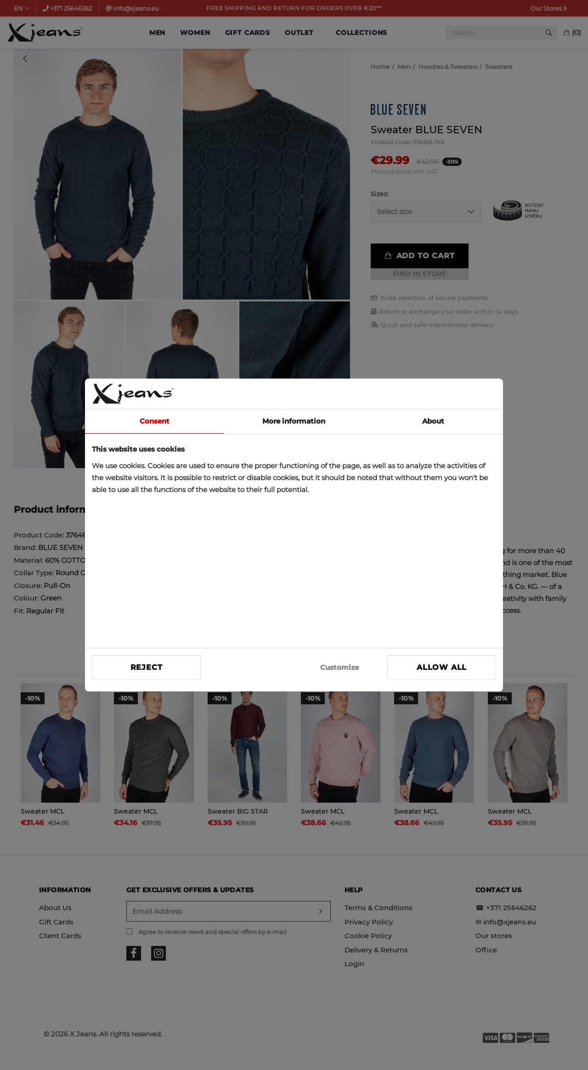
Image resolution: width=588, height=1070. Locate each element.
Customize (339, 667)
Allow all (442, 667)
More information (293, 421)
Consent (155, 421)
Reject (146, 667)
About (433, 421)
